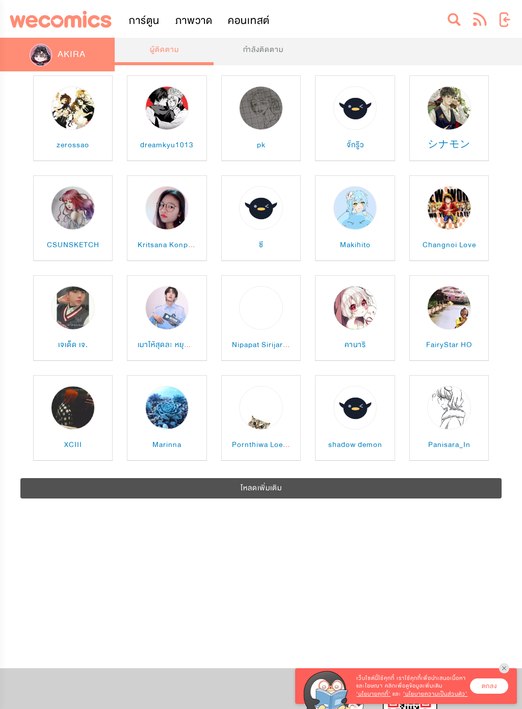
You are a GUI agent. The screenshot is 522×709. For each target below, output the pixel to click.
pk (261, 145)
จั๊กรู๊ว (355, 145)
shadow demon (355, 444)
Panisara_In (449, 444)
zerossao (73, 145)
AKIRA (58, 54)
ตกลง (489, 686)
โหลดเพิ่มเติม (261, 488)
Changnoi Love (449, 245)
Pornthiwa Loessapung (273, 444)
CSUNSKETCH (73, 245)
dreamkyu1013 (167, 145)
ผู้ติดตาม (164, 49)
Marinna (166, 444)
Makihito (355, 245)
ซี (261, 245)
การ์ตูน (144, 21)
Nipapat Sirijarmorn (267, 344)
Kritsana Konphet (168, 245)
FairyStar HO (449, 344)
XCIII (73, 444)
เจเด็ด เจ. (73, 344)
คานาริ (355, 344)
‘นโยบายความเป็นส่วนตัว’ (435, 694)
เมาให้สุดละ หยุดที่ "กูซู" (175, 344)
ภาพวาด (194, 21)
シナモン (449, 145)
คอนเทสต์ (249, 21)
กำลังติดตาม (263, 49)
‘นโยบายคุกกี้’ (373, 694)
